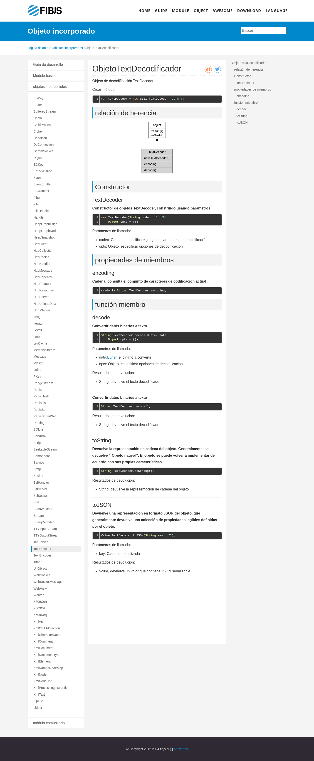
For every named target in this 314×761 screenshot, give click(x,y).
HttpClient (40, 244)
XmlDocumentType (47, 655)
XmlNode (40, 674)
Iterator (39, 323)
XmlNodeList (43, 681)
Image (38, 317)
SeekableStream (45, 449)
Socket (38, 476)
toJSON (242, 122)
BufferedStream (45, 111)
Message (40, 356)
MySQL (39, 363)
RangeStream (43, 383)
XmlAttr (39, 621)
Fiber (37, 197)
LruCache (40, 343)
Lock (37, 337)
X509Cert (40, 601)
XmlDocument (44, 648)
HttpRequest (42, 284)
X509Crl (39, 608)
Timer (38, 562)
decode (242, 109)
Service (39, 462)
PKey (37, 376)
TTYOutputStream (46, 535)
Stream (39, 515)
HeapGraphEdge (45, 224)
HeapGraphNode (46, 231)
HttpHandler (42, 264)
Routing (39, 423)
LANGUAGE (276, 10)
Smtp (37, 469)
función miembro (246, 102)
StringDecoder (44, 522)
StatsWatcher (43, 509)
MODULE (180, 10)
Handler (39, 217)
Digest (38, 158)
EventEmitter (43, 184)
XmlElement (42, 661)
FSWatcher (41, 191)
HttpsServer (42, 310)
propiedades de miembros (252, 89)
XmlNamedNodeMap (48, 668)
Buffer (38, 105)
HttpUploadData (45, 303)
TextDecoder (43, 549)
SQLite (38, 429)
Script (38, 443)
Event (38, 178)
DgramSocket (43, 151)
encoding (243, 96)
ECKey (39, 164)
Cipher (38, 131)
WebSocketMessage (48, 582)
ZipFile (38, 701)
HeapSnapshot (44, 237)
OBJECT (201, 10)
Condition (40, 138)
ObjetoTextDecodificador (249, 63)
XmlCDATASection (47, 628)
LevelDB (40, 330)
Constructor (242, 76)
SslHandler (41, 482)
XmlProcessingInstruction (51, 688)
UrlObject (40, 568)
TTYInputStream (45, 529)
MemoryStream (44, 350)
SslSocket (41, 495)
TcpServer (41, 542)
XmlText (39, 694)
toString (242, 116)
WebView (40, 588)
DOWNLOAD (249, 10)
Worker (39, 595)
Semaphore (42, 456)
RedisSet (40, 409)
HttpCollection (43, 250)
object (38, 707)
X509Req (40, 615)
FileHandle (41, 211)
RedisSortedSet (45, 416)
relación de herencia (248, 69)
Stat (36, 502)
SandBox (40, 436)
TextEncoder (42, 555)
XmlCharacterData (47, 635)
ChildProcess (43, 125)
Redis (38, 390)
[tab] (56, 64)
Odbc (37, 370)
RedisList (40, 403)
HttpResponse (44, 290)
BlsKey (39, 98)
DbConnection (44, 144)
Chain (38, 118)
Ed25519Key (43, 171)
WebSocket (42, 575)
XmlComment (43, 641)
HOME (144, 10)
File (36, 204)
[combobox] (264, 30)
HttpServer (41, 297)
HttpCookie (41, 257)
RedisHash (41, 396)
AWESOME (222, 10)
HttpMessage (43, 270)
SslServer (40, 489)
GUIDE (161, 10)
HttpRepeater (43, 277)
